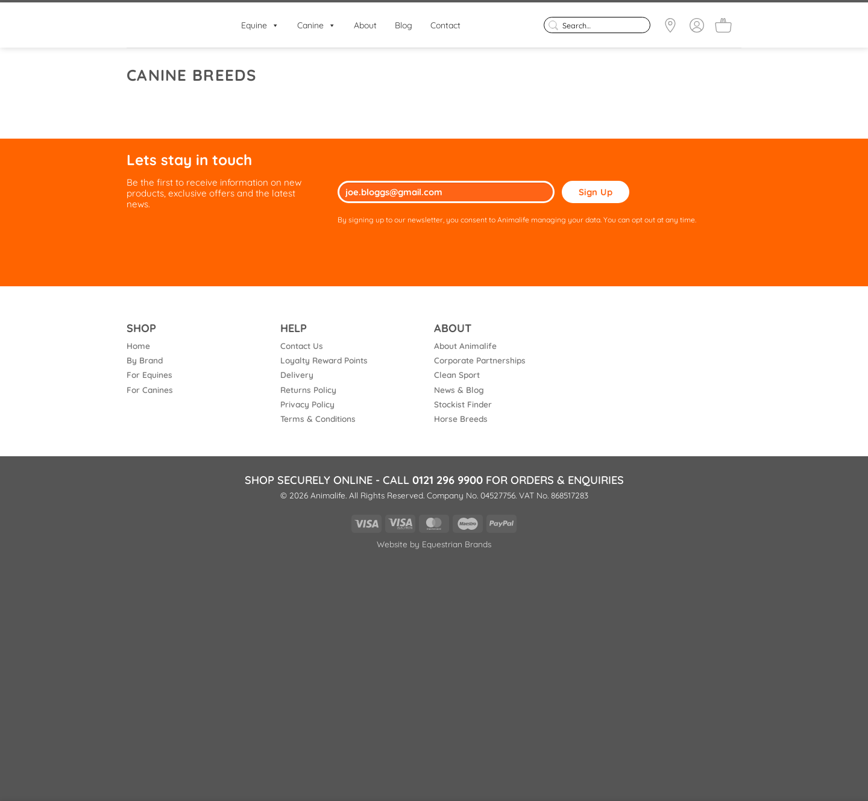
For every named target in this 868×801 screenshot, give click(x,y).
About (365, 25)
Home (138, 346)
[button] (723, 25)
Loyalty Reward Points (324, 360)
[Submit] (553, 24)
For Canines (150, 390)
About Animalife (465, 346)
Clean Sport (457, 374)
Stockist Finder (463, 404)
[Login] (697, 25)
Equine (260, 25)
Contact (445, 25)
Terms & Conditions (318, 418)
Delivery (296, 374)
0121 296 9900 (447, 480)
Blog (403, 25)
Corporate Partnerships (480, 360)
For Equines (149, 374)
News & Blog (459, 390)
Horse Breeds (461, 418)
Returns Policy (308, 390)
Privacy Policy (307, 404)
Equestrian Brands (456, 544)
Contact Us (301, 346)
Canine (316, 25)
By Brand (145, 360)
